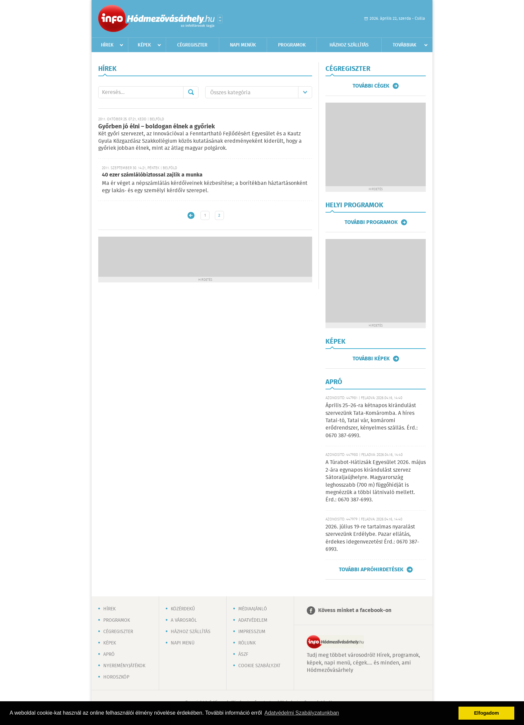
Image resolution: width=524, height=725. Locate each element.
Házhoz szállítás (349, 45)
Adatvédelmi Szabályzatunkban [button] (301, 713)
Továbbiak (404, 45)
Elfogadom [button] (486, 713)
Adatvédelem (252, 620)
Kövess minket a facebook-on (354, 610)
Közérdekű (183, 609)
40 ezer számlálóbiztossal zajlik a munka (152, 175)
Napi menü (182, 643)
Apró (109, 654)
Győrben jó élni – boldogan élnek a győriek (156, 126)
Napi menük (243, 45)
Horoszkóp (116, 677)
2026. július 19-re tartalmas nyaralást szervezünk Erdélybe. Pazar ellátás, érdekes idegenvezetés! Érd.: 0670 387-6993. (372, 538)
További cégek (371, 86)
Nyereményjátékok (124, 666)
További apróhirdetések (371, 570)
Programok (292, 45)
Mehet (191, 92)
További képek (371, 359)
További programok (371, 222)
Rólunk (247, 643)
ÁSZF (243, 654)
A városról (184, 620)
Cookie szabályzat (259, 666)
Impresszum (251, 631)
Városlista (220, 19)
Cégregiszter (192, 45)
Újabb (191, 215)
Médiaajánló (252, 609)
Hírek (107, 45)
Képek (144, 45)
